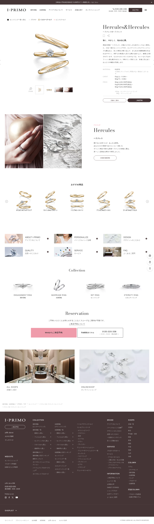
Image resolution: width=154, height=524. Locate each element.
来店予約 (135, 10)
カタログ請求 (63, 520)
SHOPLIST (11, 511)
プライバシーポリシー (22, 520)
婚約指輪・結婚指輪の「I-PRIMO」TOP (14, 404)
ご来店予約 (139, 100)
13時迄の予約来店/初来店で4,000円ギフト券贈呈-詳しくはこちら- (77, 2)
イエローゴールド (45, 20)
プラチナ (32, 20)
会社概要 (34, 520)
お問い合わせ (52, 520)
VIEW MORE (105, 163)
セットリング (33, 404)
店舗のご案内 (115, 100)
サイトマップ (9, 520)
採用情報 (42, 520)
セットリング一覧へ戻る (16, 20)
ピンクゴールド (59, 20)
